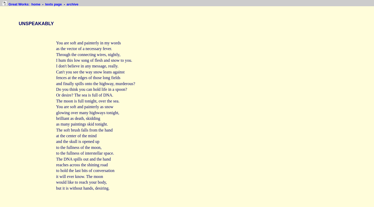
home (36, 4)
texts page (54, 4)
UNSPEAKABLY (36, 23)
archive (72, 4)
